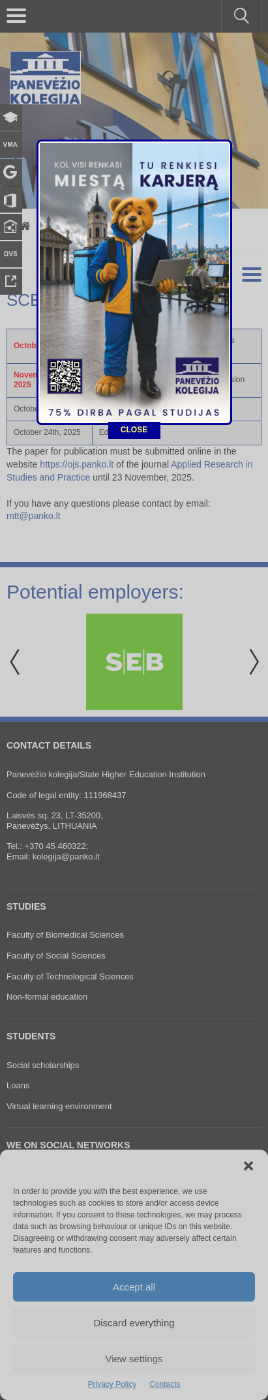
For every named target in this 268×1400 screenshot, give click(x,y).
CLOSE (134, 382)
